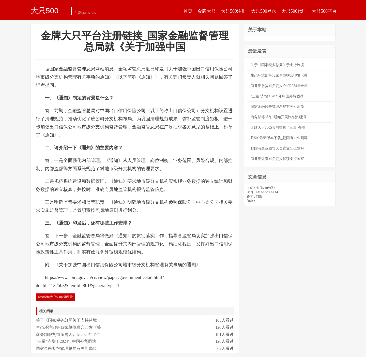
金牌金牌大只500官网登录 (55, 297)
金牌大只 (206, 11)
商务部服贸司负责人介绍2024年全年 (68, 334)
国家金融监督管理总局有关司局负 (66, 348)
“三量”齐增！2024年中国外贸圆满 (66, 341)
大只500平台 (324, 11)
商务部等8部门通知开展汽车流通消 (278, 117)
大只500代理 (294, 11)
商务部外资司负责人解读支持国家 (277, 159)
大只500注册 (233, 11)
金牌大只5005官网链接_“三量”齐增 (278, 127)
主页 (250, 188)
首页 (187, 11)
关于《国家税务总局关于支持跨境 (66, 320)
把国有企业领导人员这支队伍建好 (277, 148)
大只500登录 (263, 11)
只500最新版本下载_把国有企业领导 (279, 138)
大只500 (44, 10)
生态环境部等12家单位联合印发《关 (68, 327)
